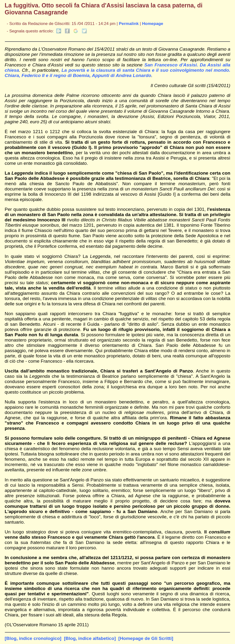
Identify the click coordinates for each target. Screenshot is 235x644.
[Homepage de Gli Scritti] (145, 638)
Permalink (129, 23)
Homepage (152, 23)
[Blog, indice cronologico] (33, 638)
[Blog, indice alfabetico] (90, 638)
